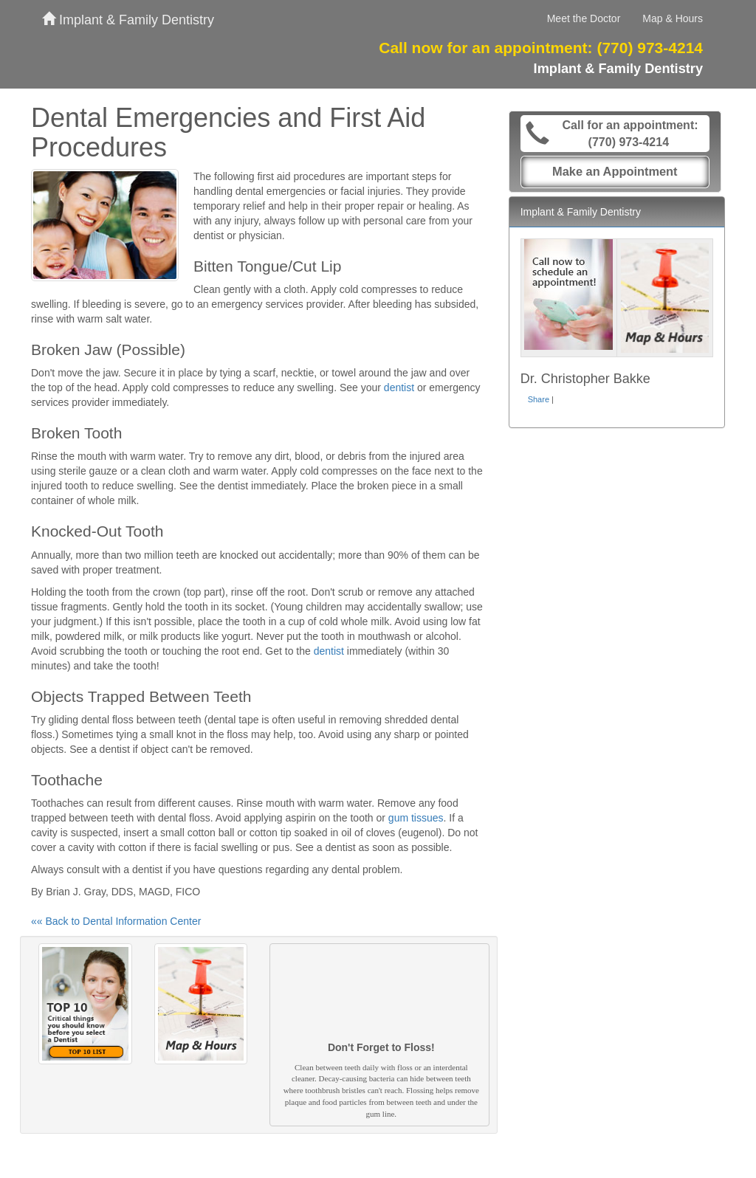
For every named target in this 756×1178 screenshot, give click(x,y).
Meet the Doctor (584, 18)
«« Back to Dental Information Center (116, 921)
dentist (399, 387)
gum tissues (416, 818)
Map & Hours (672, 18)
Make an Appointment (615, 171)
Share (538, 399)
